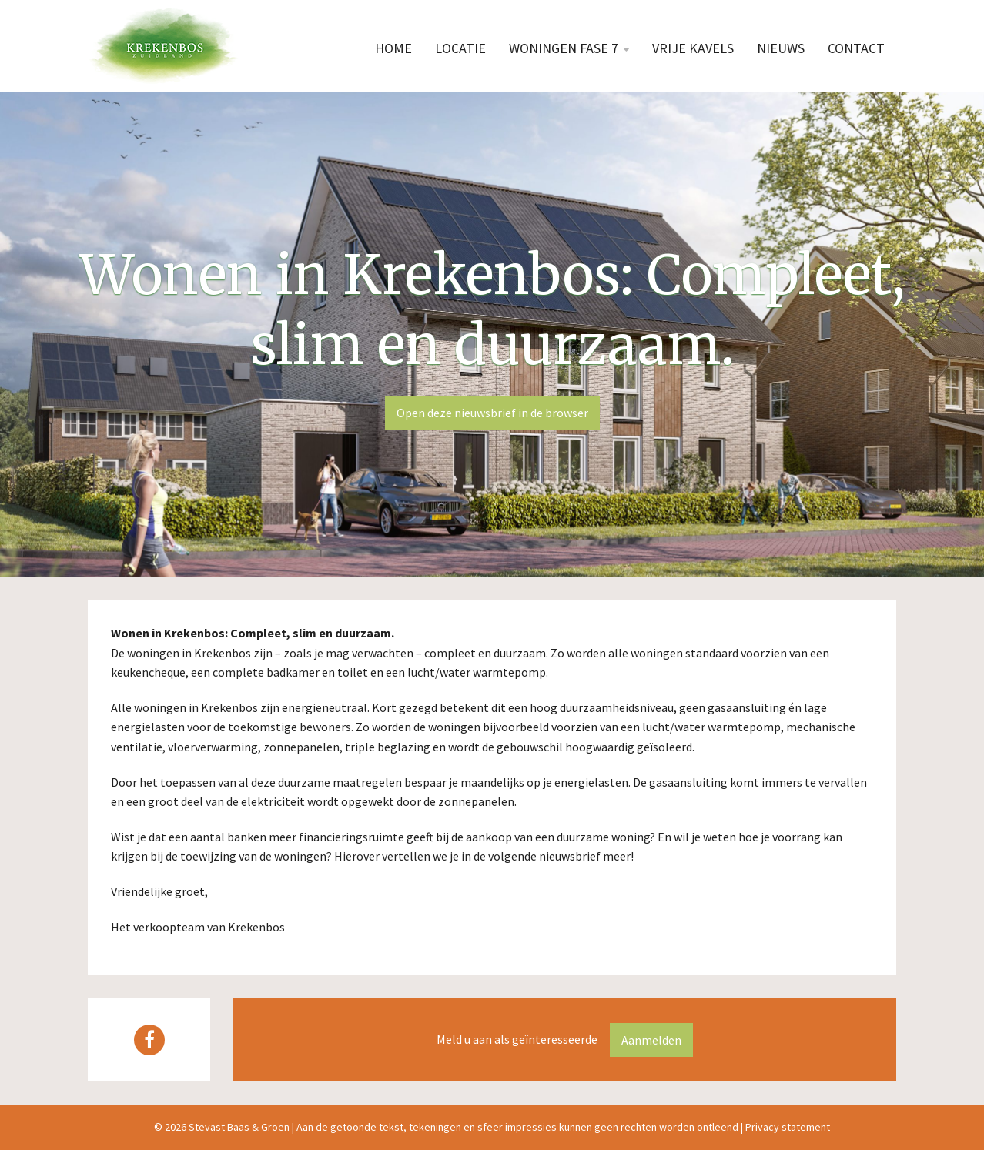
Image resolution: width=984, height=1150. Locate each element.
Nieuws (781, 48)
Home (393, 48)
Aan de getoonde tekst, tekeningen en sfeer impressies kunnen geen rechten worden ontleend (517, 1127)
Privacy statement (787, 1127)
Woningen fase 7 (563, 48)
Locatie (460, 48)
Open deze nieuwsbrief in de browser (492, 412)
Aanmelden (651, 1040)
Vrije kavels (693, 48)
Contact (856, 48)
